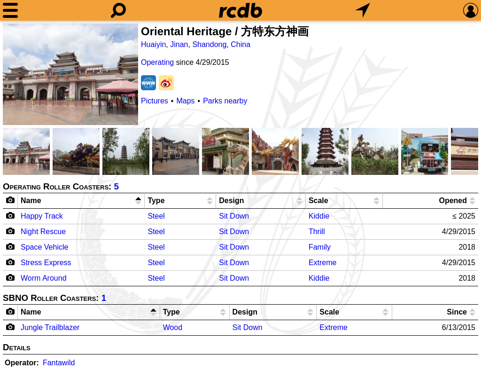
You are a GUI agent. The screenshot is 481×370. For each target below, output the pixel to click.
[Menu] (10, 10)
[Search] (118, 10)
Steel (155, 216)
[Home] (240, 10)
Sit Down (234, 216)
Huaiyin (153, 44)
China (240, 44)
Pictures (154, 101)
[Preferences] (470, 10)
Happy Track (42, 216)
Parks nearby (225, 101)
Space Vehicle (44, 247)
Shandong (209, 44)
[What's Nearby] (362, 10)
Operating (157, 62)
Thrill (317, 232)
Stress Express (46, 263)
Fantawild (59, 363)
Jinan (179, 44)
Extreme (323, 263)
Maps (185, 101)
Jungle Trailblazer (50, 327)
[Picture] (70, 74)
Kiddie (319, 216)
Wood (173, 327)
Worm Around (44, 278)
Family (320, 247)
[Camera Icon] (10, 215)
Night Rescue (43, 232)
